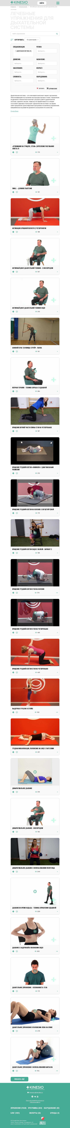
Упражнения (19, 1108)
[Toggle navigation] (58, 3)
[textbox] (15, 55)
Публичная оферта (35, 1102)
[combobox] (23, 53)
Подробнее (14, 111)
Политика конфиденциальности (35, 1100)
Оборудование (51, 1108)
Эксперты (35, 1113)
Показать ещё (19, 1079)
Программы (35, 1108)
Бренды (54, 1113)
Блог (15, 1113)
